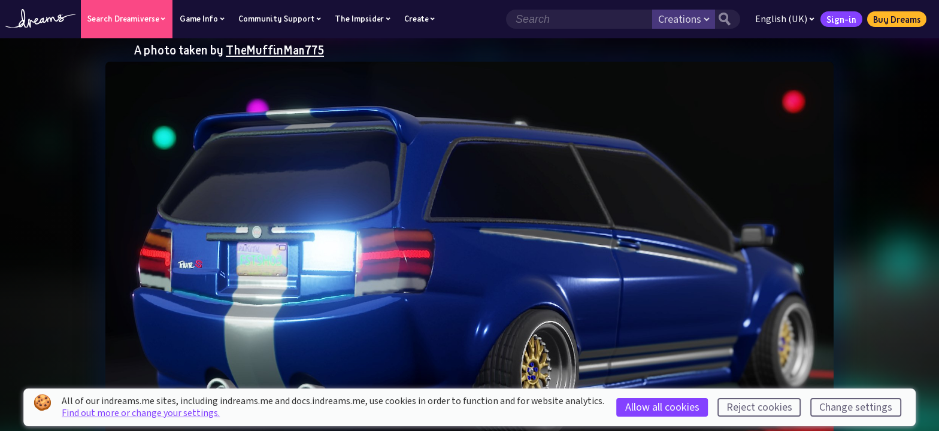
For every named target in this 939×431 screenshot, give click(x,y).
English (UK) (784, 19)
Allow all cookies (662, 407)
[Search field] (579, 19)
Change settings (855, 407)
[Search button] (727, 19)
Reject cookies (759, 407)
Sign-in (841, 19)
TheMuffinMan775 (275, 49)
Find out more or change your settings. (141, 413)
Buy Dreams (896, 19)
